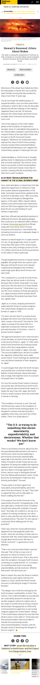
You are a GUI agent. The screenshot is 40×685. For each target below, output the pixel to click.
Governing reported (17, 224)
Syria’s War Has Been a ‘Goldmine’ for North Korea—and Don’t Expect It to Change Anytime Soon (20, 648)
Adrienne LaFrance (10, 64)
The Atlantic (22, 64)
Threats (20, 45)
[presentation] (2, 668)
